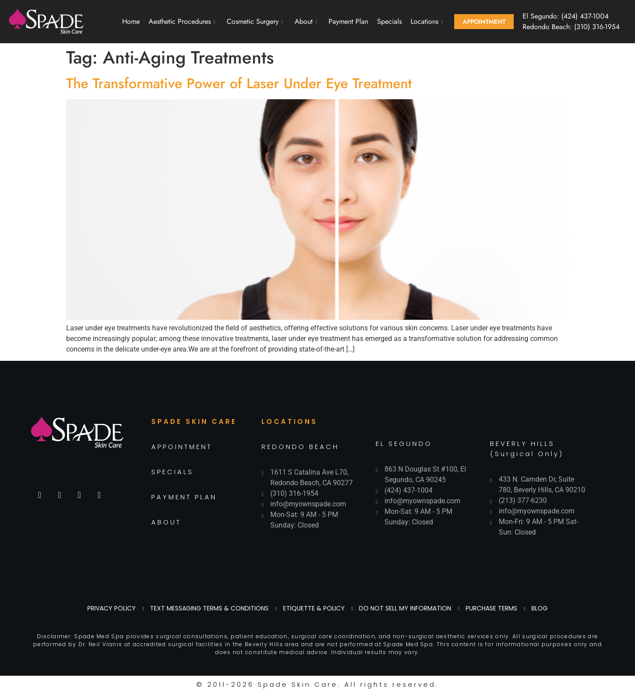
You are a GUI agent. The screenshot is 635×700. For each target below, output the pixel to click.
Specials (389, 21)
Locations (427, 21)
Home (131, 21)
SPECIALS (172, 471)
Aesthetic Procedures (182, 21)
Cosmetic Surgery (255, 21)
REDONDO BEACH (300, 446)
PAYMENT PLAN (184, 497)
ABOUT (166, 522)
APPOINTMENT (181, 446)
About (306, 21)
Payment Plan (348, 21)
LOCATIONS (289, 421)
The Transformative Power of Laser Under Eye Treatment (239, 83)
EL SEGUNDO (404, 443)
